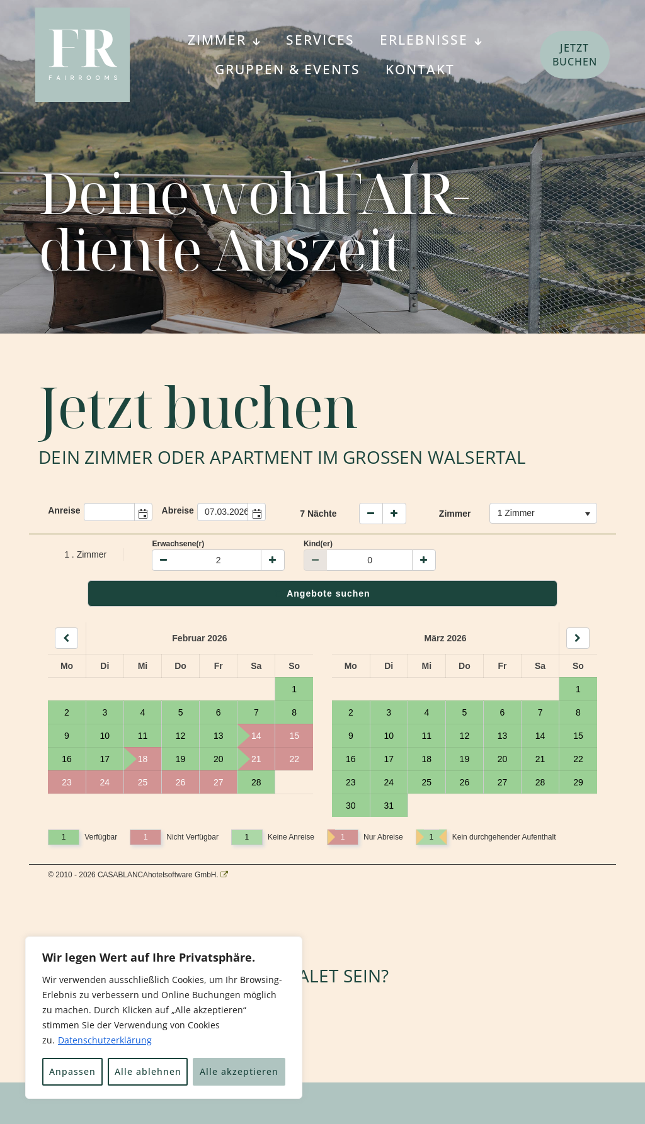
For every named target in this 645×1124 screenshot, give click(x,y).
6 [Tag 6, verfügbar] (218, 712)
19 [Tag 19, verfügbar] (181, 759)
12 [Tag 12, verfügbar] (181, 736)
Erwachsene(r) (178, 543)
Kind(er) (318, 543)
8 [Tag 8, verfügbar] (294, 712)
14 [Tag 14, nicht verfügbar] (249, 735)
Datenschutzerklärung (105, 1040)
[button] (143, 511)
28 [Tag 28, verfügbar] (256, 782)
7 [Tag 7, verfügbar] (256, 712)
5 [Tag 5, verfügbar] (180, 712)
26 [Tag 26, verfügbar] (465, 782)
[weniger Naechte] (371, 513)
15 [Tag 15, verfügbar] (578, 736)
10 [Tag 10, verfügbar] (105, 736)
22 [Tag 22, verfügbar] (578, 759)
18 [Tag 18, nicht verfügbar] (135, 759)
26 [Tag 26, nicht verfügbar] (181, 782)
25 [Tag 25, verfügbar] (426, 782)
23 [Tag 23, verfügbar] (351, 782)
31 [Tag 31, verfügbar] (389, 806)
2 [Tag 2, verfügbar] (66, 712)
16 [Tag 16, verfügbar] (67, 759)
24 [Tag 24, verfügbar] (389, 782)
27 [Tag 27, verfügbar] (503, 782)
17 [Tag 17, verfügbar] (105, 759)
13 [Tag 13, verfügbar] (219, 736)
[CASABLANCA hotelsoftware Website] (224, 874)
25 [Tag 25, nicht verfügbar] (143, 782)
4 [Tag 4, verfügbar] (143, 712)
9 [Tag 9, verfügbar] (66, 736)
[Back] (66, 638)
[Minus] (164, 560)
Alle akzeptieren (239, 1071)
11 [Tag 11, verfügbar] (143, 736)
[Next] (578, 638)
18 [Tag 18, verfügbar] (426, 759)
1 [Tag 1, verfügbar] (294, 689)
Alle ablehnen (148, 1071)
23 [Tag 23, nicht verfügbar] (67, 782)
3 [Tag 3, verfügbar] (104, 712)
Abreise (178, 510)
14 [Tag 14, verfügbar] (540, 736)
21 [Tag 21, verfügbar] (540, 759)
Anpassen (72, 1071)
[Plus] (273, 560)
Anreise (64, 510)
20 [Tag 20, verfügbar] (219, 759)
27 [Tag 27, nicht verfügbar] (219, 782)
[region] (163, 1017)
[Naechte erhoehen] (394, 513)
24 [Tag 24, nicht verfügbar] (105, 782)
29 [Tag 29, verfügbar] (578, 782)
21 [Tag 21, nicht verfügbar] (249, 759)
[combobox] (109, 511)
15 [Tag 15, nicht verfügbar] (294, 736)
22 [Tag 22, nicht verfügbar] (294, 759)
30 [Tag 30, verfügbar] (351, 806)
